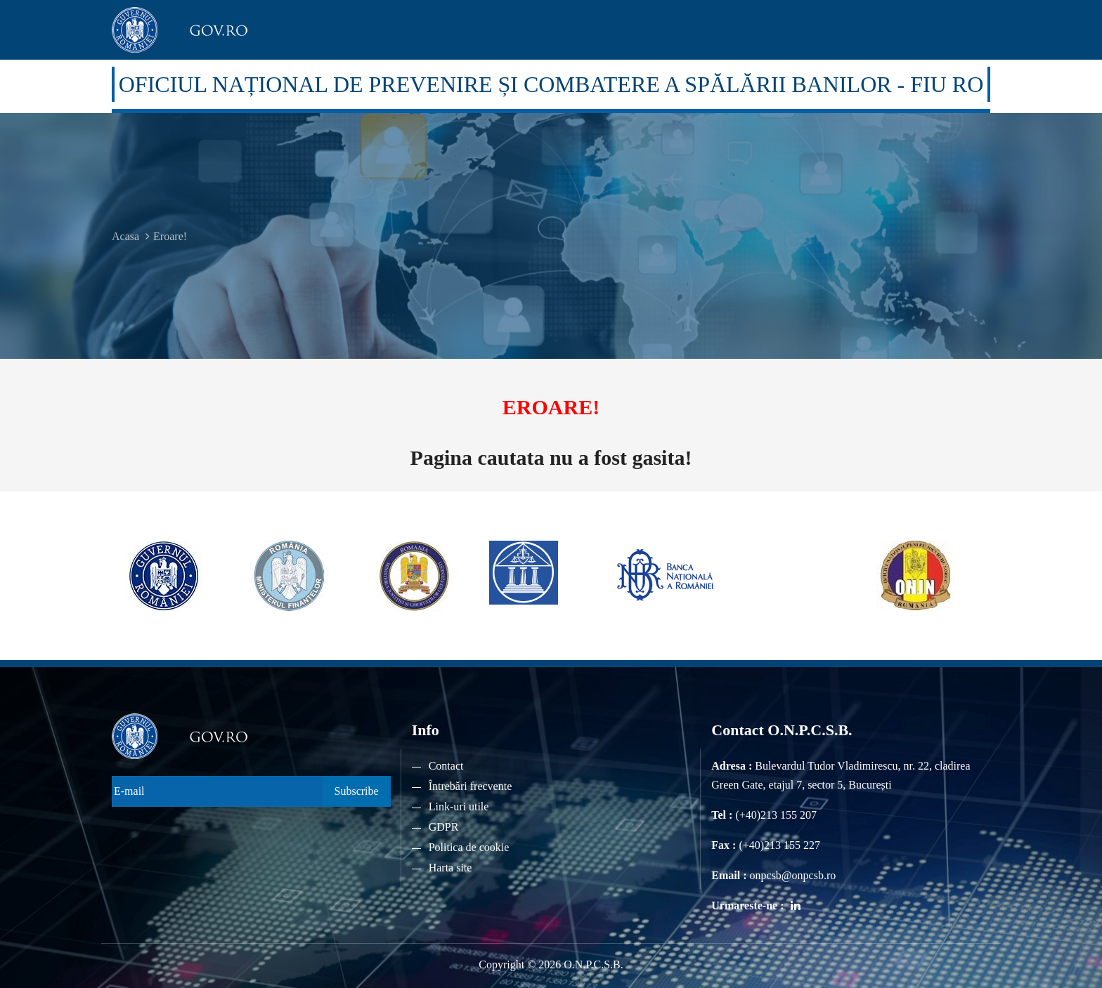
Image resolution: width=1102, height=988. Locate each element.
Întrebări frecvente (470, 786)
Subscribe (357, 791)
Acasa (125, 236)
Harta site (450, 868)
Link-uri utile (459, 806)
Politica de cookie (469, 847)
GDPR (444, 827)
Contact (446, 766)
